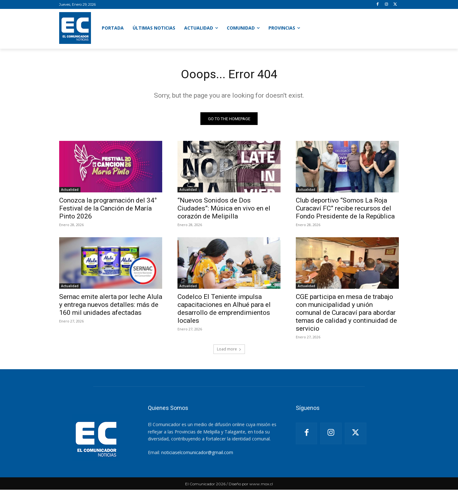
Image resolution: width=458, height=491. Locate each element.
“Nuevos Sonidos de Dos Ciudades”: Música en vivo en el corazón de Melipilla (223, 209)
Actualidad (70, 191)
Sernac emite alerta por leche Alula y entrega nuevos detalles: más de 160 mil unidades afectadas (110, 306)
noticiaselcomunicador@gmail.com (197, 454)
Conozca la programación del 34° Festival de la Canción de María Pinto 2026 (108, 209)
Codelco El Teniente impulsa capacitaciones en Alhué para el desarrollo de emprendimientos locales (224, 310)
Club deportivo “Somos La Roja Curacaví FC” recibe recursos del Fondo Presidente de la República (345, 209)
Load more (229, 350)
